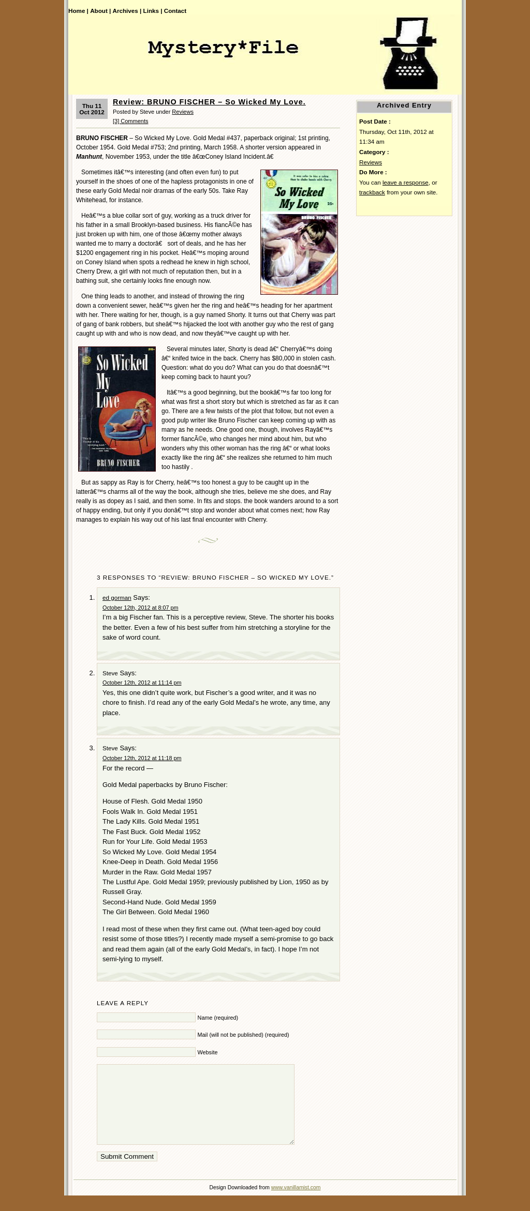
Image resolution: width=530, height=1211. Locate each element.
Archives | (127, 10)
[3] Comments (130, 121)
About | (100, 10)
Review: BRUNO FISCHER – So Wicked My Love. (209, 102)
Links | (153, 10)
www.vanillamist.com (296, 1203)
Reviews (183, 112)
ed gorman (116, 597)
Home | (78, 10)
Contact (175, 10)
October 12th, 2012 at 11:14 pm (141, 682)
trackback (372, 192)
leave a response (405, 182)
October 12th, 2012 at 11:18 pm (141, 758)
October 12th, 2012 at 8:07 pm (140, 607)
